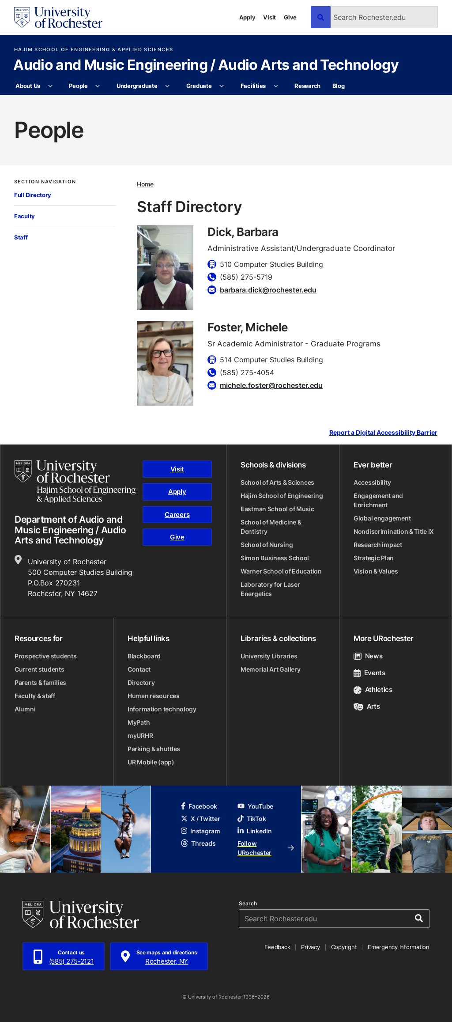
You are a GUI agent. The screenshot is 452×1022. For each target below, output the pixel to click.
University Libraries (269, 656)
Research (307, 86)
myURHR (140, 735)
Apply (247, 17)
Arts (367, 706)
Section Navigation (45, 181)
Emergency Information (398, 947)
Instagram (200, 831)
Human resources (154, 695)
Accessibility (372, 482)
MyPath (139, 722)
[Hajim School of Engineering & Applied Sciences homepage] (75, 481)
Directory (141, 682)
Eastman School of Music (277, 509)
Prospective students (45, 656)
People (78, 86)
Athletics (373, 689)
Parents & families (40, 682)
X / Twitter (200, 818)
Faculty (24, 216)
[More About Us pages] (50, 86)
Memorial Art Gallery (270, 669)
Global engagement (382, 518)
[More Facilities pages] (275, 86)
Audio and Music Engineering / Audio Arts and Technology (206, 65)
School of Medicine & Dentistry (271, 527)
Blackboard (144, 656)
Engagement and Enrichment (378, 500)
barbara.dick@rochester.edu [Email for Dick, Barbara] (268, 290)
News (368, 656)
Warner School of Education (281, 571)
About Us (27, 86)
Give (290, 17)
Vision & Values (376, 571)
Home (145, 184)
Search (248, 903)
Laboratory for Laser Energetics (270, 589)
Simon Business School (275, 558)
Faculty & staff (35, 695)
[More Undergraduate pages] (167, 86)
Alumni (25, 709)
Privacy (310, 947)
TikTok (251, 818)
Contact (139, 669)
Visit (269, 17)
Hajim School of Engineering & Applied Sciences (93, 49)
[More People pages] (97, 86)
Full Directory (32, 195)
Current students (39, 669)
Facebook (199, 806)
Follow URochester (265, 848)
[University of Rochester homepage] (58, 17)
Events (369, 672)
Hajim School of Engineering (282, 495)
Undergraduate (137, 86)
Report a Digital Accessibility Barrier (383, 433)
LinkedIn (254, 831)
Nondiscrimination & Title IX (394, 531)
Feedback (277, 947)
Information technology (162, 709)
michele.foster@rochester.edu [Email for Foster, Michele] (271, 385)
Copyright (344, 947)
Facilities (253, 86)
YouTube (255, 806)
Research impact (378, 544)
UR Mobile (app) (151, 762)
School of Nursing (267, 544)
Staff (21, 237)
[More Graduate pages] (222, 86)
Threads (198, 843)
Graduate (199, 86)
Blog (338, 86)
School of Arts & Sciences (277, 482)
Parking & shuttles (154, 749)
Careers (177, 514)
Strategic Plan (374, 558)
